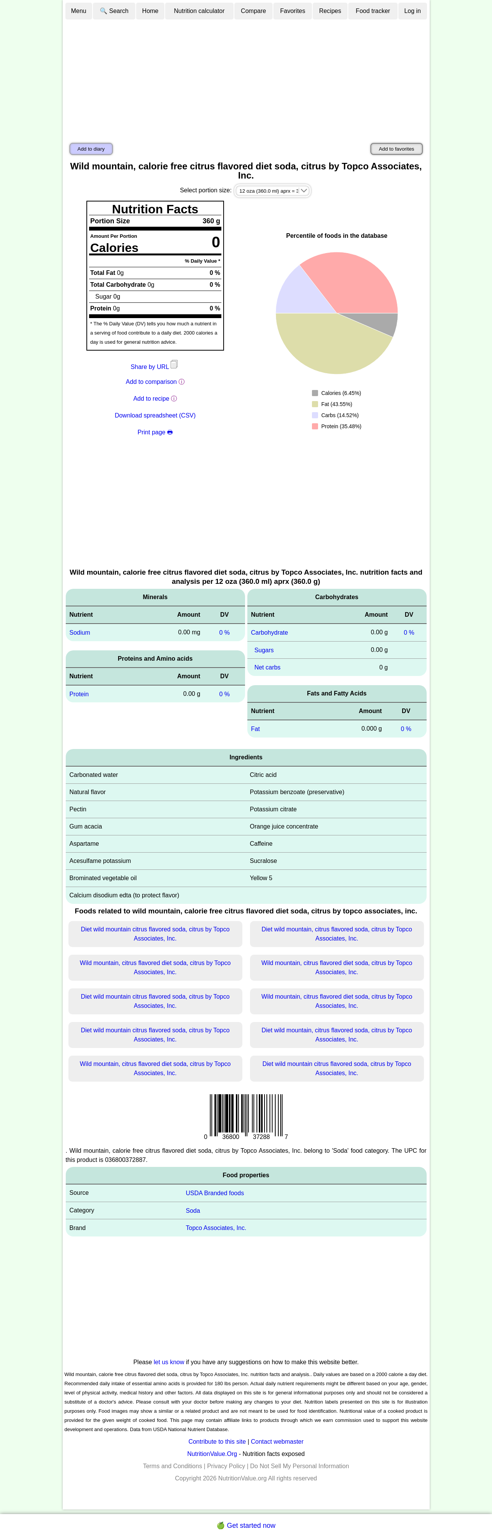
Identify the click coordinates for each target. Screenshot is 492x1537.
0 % (224, 632)
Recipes (330, 11)
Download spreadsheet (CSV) (155, 415)
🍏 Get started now (245, 1525)
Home (150, 11)
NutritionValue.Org (212, 1454)
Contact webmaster (277, 1441)
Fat (255, 729)
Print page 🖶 (155, 432)
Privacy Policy (226, 1466)
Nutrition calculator (199, 11)
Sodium (80, 632)
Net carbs (267, 667)
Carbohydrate (269, 632)
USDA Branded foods (215, 1193)
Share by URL (155, 367)
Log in (412, 11)
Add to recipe (151, 398)
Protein (79, 694)
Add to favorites (396, 149)
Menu (78, 11)
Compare (253, 11)
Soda (193, 1210)
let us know (169, 1362)
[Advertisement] (246, 77)
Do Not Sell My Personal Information (299, 1466)
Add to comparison (151, 382)
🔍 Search (114, 11)
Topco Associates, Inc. (216, 1228)
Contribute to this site (217, 1441)
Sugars (264, 650)
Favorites (292, 11)
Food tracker (373, 11)
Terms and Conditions (172, 1466)
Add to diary (91, 149)
